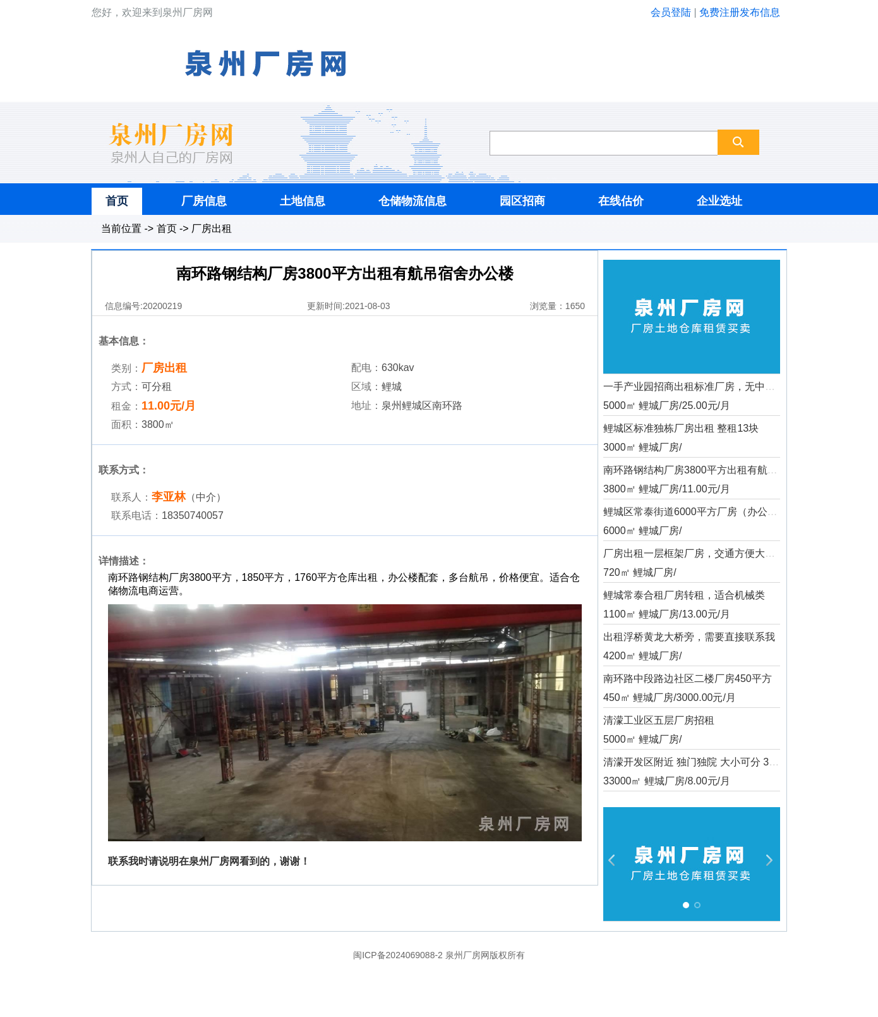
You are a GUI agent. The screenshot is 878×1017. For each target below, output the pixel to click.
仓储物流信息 (412, 201)
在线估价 (621, 201)
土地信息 (302, 201)
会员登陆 (671, 12)
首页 (116, 201)
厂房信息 (204, 201)
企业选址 (719, 201)
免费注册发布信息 (739, 12)
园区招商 (522, 201)
